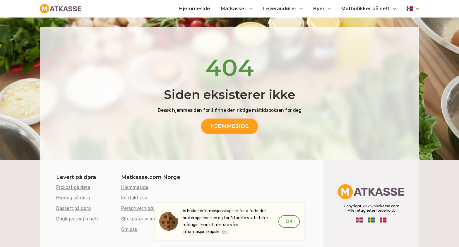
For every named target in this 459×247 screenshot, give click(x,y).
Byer (319, 8)
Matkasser (233, 8)
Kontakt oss (134, 198)
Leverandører (280, 8)
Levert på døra (76, 177)
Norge (413, 9)
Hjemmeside (194, 8)
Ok (289, 221)
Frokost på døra (73, 187)
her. (225, 231)
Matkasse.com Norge (150, 177)
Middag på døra (73, 198)
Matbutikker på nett (365, 8)
